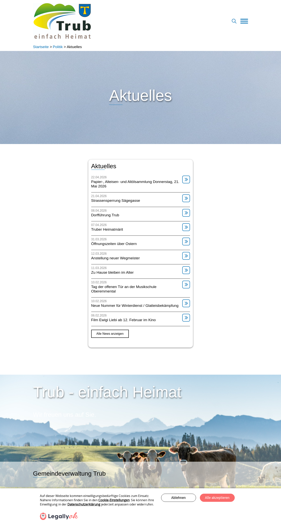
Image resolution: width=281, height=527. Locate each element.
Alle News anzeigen (110, 333)
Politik (58, 47)
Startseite (41, 47)
